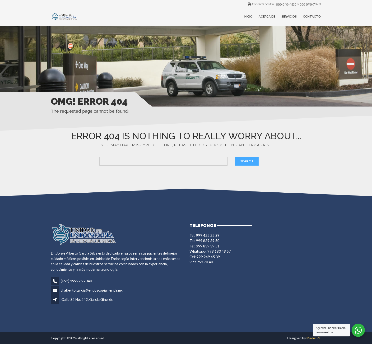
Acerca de (267, 16)
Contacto (312, 16)
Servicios (289, 16)
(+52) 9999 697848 (76, 281)
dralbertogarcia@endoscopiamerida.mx (92, 290)
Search (246, 161)
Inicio (248, 16)
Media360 (314, 338)
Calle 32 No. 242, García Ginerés (87, 299)
